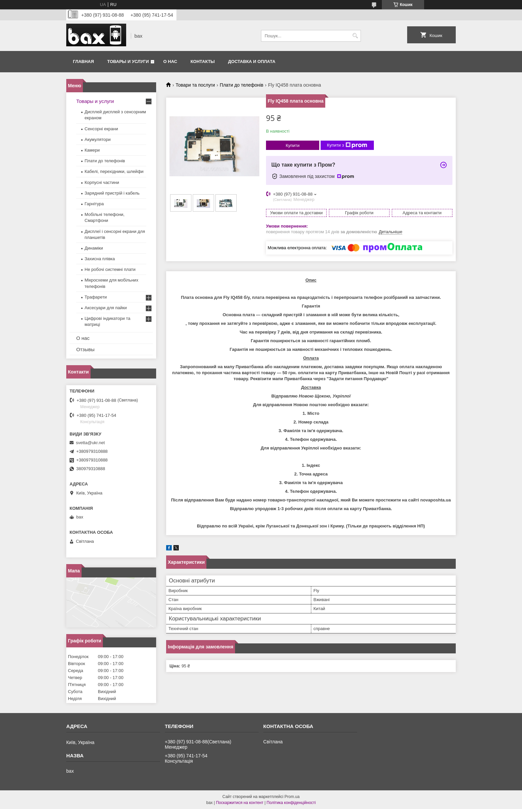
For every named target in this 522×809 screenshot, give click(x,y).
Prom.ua (292, 796)
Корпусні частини (102, 182)
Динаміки (94, 248)
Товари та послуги (195, 85)
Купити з (347, 145)
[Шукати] (355, 36)
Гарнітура (94, 203)
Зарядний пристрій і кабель (112, 193)
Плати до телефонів (241, 85)
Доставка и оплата (251, 61)
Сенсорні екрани (101, 128)
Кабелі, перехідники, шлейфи (114, 171)
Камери (92, 150)
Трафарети (96, 297)
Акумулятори (98, 139)
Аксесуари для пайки (106, 307)
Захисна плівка (100, 258)
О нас (170, 61)
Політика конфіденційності (291, 802)
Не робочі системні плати (110, 269)
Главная (83, 61)
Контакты (202, 61)
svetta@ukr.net (90, 442)
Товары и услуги (128, 61)
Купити (293, 145)
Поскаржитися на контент (239, 802)
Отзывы (85, 349)
